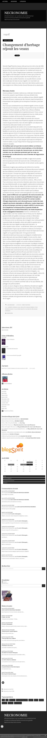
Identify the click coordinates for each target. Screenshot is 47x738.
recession (4, 703)
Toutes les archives (8, 411)
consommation (17, 703)
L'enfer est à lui (6, 617)
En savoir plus (24, 736)
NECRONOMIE (15, 13)
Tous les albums (8, 383)
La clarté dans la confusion (9, 659)
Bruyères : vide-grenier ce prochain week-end (13, 432)
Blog (5, 476)
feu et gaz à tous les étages (9, 674)
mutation (31, 700)
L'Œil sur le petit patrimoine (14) (9, 436)
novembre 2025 (5, 401)
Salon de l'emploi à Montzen (9, 426)
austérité (10, 307)
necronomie (5, 492)
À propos (23, 1)
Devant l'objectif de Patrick (33, 438)
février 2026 (4, 395)
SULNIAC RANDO (19, 421)
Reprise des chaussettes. (8, 506)
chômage (14, 307)
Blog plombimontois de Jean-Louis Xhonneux (29, 426)
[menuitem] (5, 1)
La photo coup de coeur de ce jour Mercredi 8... (13, 438)
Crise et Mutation (7, 478)
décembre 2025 (5, 399)
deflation (41, 700)
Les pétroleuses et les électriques (11, 666)
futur (7, 700)
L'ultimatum (5, 434)
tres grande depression (21, 700)
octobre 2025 (5, 403)
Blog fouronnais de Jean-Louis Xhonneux (24, 425)
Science (5, 482)
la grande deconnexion (9, 480)
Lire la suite (32, 368)
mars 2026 (4, 393)
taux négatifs (28, 309)
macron (36, 700)
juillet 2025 (4, 408)
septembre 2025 (6, 404)
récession (7, 309)
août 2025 (4, 406)
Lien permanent (9, 304)
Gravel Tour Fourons (7, 425)
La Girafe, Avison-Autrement (33, 432)
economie (10, 703)
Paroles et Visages (14, 434)
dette (24, 307)
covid (18, 307)
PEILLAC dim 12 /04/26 (7, 421)
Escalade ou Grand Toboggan (10, 652)
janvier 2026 (4, 397)
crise (3, 700)
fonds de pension (30, 307)
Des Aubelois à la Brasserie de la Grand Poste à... (14, 428)
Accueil (5, 1)
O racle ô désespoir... (15, 513)
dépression (12, 700)
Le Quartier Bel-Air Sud (25, 436)
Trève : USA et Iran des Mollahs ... (10, 423)
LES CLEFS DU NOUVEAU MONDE (10, 419)
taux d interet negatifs (19, 309)
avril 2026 (4, 391)
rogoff (12, 309)
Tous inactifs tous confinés (9, 638)
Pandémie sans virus (7, 645)
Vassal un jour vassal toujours (9, 631)
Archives (14, 1)
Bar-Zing (22, 423)
